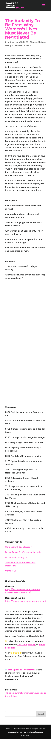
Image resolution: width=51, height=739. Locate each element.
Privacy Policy (13, 732)
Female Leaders (23, 45)
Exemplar (9, 45)
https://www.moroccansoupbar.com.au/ (25, 601)
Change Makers (37, 42)
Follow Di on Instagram (16, 557)
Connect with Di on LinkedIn (18, 547)
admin (11, 42)
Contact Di (10, 570)
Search (41, 714)
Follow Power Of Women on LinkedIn (23, 552)
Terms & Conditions (27, 732)
